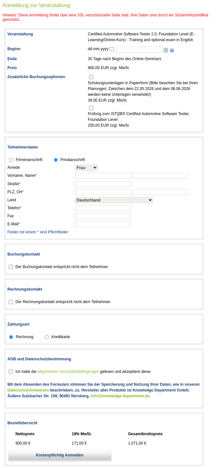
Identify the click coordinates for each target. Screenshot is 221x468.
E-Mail (13, 224)
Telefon (14, 208)
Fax (10, 216)
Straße (14, 184)
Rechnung (24, 337)
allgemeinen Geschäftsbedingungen (68, 371)
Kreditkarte (60, 337)
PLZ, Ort (15, 192)
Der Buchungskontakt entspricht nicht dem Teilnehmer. (62, 267)
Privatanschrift (72, 160)
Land (11, 200)
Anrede (13, 167)
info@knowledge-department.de (120, 396)
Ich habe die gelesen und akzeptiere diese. (83, 371)
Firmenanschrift (29, 160)
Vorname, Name (22, 175)
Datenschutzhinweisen (28, 390)
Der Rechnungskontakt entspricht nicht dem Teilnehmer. (63, 302)
